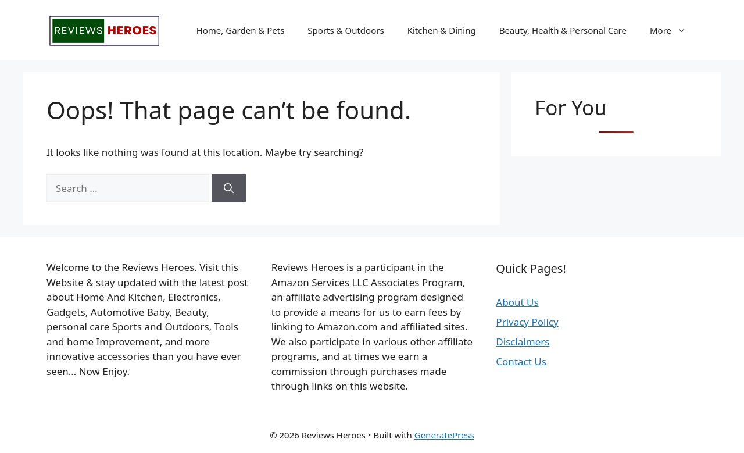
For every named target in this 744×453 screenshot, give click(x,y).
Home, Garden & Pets (240, 30)
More (674, 30)
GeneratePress (444, 435)
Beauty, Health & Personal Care (563, 30)
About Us (517, 302)
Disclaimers (522, 341)
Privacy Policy (527, 322)
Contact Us (521, 361)
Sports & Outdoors (345, 30)
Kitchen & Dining (441, 30)
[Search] (229, 188)
